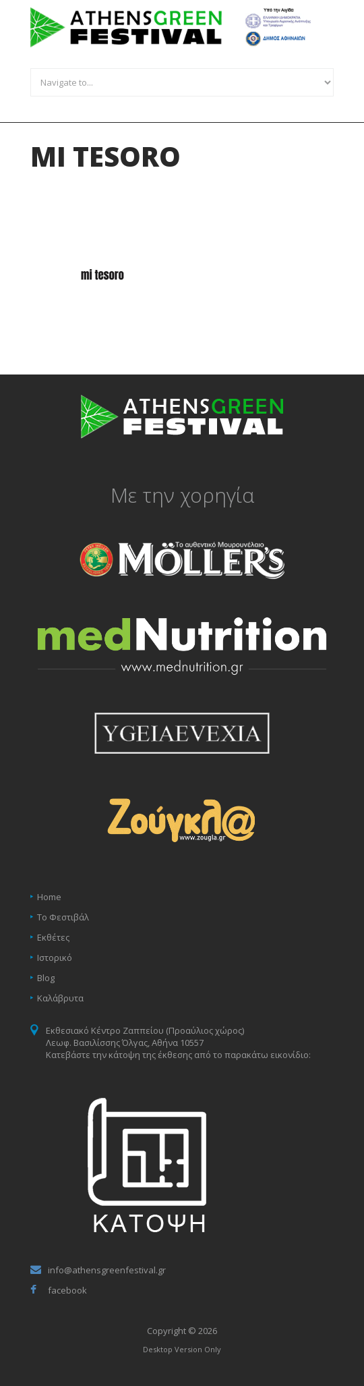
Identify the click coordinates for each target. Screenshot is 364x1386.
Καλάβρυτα (60, 998)
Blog (46, 978)
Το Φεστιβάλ (63, 917)
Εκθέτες (53, 937)
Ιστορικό (54, 957)
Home (49, 897)
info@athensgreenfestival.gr (107, 1270)
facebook (67, 1290)
